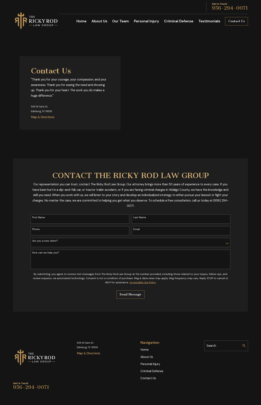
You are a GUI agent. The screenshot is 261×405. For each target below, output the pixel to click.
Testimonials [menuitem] (209, 21)
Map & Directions (42, 117)
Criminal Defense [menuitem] (178, 21)
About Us (146, 357)
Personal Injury (150, 364)
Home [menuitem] (81, 21)
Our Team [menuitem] (120, 21)
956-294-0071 (230, 8)
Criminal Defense (151, 371)
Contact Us (236, 21)
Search (211, 346)
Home (144, 350)
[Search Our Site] (244, 345)
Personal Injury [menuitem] (146, 21)
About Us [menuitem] (99, 21)
